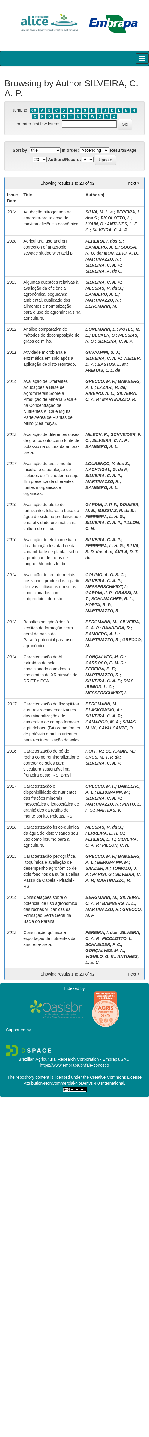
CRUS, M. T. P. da (102, 757)
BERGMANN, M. (101, 306)
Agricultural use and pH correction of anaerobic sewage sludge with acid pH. (49, 247)
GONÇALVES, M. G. (104, 656)
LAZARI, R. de (111, 387)
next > (134, 183)
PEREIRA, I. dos (101, 932)
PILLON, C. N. (115, 845)
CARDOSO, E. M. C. (104, 662)
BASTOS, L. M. (112, 364)
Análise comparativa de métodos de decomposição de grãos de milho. (51, 335)
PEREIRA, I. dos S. (104, 241)
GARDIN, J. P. (98, 592)
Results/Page (123, 150)
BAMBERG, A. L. (101, 247)
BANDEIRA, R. (116, 627)
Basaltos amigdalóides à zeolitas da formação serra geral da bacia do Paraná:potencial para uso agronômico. (48, 633)
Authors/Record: (64, 159)
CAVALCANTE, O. (116, 728)
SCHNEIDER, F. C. (103, 944)
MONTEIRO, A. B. (121, 253)
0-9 (33, 110)
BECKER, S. (104, 335)
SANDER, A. (97, 868)
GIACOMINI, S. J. (102, 352)
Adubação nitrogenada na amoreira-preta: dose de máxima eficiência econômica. (51, 218)
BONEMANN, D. (101, 329)
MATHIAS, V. (109, 810)
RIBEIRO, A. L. (99, 393)
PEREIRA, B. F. (100, 668)
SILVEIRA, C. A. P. (110, 230)
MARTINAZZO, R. (102, 259)
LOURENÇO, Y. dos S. (107, 463)
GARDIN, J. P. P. (101, 504)
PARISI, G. (102, 874)
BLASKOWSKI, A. (103, 710)
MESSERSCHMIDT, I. (106, 586)
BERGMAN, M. (120, 751)
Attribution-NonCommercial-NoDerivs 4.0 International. (74, 1083)
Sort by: (20, 150)
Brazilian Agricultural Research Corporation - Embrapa (69, 1059)
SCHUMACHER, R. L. (112, 598)
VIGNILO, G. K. (100, 956)
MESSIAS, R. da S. (103, 288)
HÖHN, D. (94, 224)
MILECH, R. (96, 434)
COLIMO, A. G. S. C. (105, 574)
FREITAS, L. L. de (102, 370)
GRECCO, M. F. (100, 381)
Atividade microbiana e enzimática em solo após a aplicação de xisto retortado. (49, 358)
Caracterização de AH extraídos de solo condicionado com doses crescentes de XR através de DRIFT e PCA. (50, 668)
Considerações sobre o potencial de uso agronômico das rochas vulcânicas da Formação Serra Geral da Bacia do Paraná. (50, 909)
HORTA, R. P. (98, 604)
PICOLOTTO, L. (116, 218)
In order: (70, 150)
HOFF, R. (94, 751)
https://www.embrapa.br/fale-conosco (74, 1065)
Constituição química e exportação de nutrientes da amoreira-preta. (49, 938)
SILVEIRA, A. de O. (104, 271)
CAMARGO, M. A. (102, 722)
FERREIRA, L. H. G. (104, 516)
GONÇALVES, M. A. (104, 950)
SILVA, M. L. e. (99, 212)
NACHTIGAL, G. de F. (106, 469)
